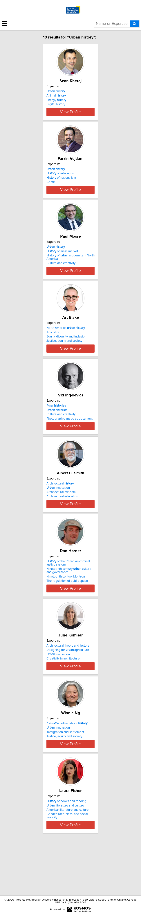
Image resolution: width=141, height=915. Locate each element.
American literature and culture (67, 859)
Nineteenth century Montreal (66, 613)
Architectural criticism (61, 522)
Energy (56, 100)
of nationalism (61, 184)
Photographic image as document (69, 441)
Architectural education (62, 526)
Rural (56, 429)
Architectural (60, 513)
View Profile (70, 118)
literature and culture (65, 855)
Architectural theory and (67, 682)
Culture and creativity (60, 276)
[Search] (134, 23)
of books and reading (66, 850)
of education (60, 180)
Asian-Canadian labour (66, 766)
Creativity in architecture (63, 695)
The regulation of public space (67, 617)
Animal (56, 95)
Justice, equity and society (64, 357)
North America (65, 344)
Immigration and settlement (65, 775)
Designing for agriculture (67, 686)
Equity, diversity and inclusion (66, 353)
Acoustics (52, 348)
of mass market (62, 264)
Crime (50, 188)
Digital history (55, 104)
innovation (58, 517)
